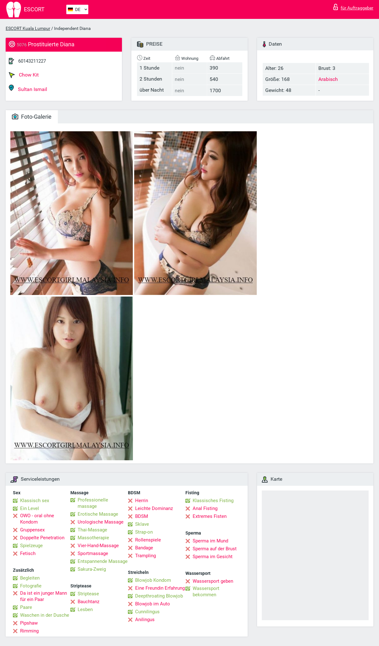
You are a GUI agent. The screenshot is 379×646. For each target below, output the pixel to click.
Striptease (88, 594)
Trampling (145, 555)
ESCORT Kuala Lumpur (28, 28)
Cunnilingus (147, 612)
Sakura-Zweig (92, 569)
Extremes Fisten (210, 516)
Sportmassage (93, 553)
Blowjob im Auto (152, 604)
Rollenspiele (148, 540)
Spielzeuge (31, 545)
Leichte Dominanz (154, 508)
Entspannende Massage (103, 561)
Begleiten (30, 578)
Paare (26, 607)
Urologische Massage (101, 522)
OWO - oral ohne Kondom (37, 519)
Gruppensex (32, 530)
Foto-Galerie (32, 116)
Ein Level (29, 508)
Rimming (29, 631)
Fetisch (28, 553)
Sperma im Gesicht (213, 556)
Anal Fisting (205, 508)
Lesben (85, 609)
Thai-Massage (92, 530)
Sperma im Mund (210, 541)
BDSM (141, 516)
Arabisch (328, 79)
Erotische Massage (98, 514)
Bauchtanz (88, 601)
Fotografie (30, 586)
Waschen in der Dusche (44, 615)
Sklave (142, 524)
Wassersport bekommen (206, 592)
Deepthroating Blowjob (159, 596)
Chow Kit (24, 75)
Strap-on (144, 532)
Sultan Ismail (28, 88)
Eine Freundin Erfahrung (160, 588)
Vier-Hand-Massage (98, 545)
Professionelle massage (93, 503)
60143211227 (32, 61)
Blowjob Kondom (153, 580)
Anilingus (145, 619)
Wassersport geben (213, 581)
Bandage (144, 548)
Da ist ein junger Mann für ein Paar (43, 596)
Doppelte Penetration (42, 538)
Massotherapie (93, 538)
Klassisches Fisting (213, 500)
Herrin (141, 500)
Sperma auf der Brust (215, 549)
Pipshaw (29, 623)
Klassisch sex (34, 500)
